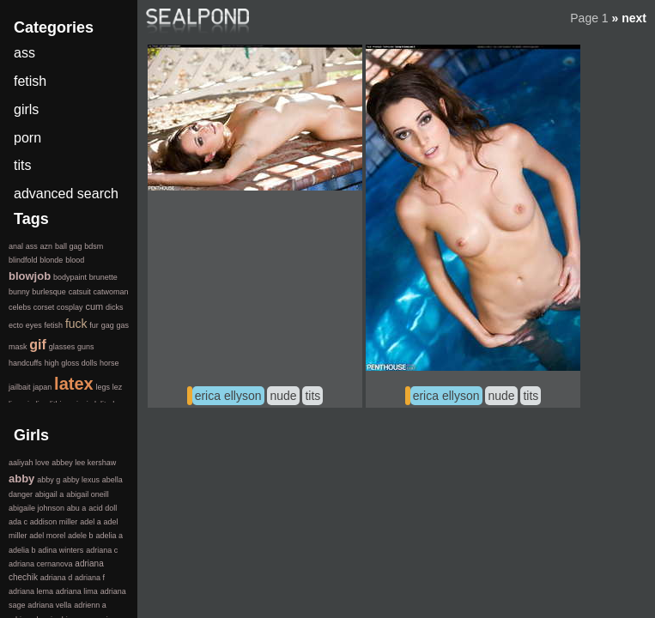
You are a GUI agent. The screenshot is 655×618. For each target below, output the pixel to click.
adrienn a (90, 605)
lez (117, 387)
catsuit (80, 292)
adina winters (60, 550)
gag (107, 325)
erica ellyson (228, 396)
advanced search (66, 193)
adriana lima (77, 591)
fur (94, 325)
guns (85, 346)
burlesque (49, 292)
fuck (76, 323)
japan (42, 387)
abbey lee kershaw (84, 462)
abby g (48, 480)
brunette (103, 277)
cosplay (70, 307)
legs (102, 387)
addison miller (54, 522)
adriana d (56, 577)
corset (44, 307)
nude (283, 396)
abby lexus (81, 480)
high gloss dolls (71, 363)
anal (16, 246)
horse (109, 363)
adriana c (102, 550)
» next (629, 18)
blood (74, 260)
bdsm (93, 246)
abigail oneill (87, 494)
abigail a (49, 494)
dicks (115, 307)
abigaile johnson (36, 508)
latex (74, 383)
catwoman (110, 292)
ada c (18, 522)
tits (312, 396)
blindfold (23, 260)
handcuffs (25, 363)
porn (27, 137)
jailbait (20, 387)
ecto (16, 325)
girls (26, 109)
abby (21, 478)
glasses (62, 346)
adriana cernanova (41, 564)
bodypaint (70, 277)
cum (94, 306)
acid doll (102, 508)
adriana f (90, 577)
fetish (30, 81)
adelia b (22, 550)
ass (24, 52)
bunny (19, 292)
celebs (20, 307)
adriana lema (31, 591)
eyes (34, 325)
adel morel (47, 535)
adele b (81, 535)
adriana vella (49, 605)
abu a (77, 508)
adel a (90, 522)
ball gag (68, 246)
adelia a (109, 535)
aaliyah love (29, 462)
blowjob (30, 276)
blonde (51, 260)
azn (46, 246)
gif (37, 344)
